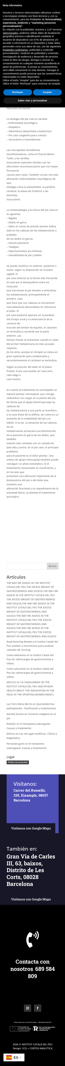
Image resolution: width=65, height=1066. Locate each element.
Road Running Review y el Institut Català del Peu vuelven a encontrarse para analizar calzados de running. (32, 646)
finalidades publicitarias (15, 1008)
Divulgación (21, 42)
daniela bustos (15, 714)
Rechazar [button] (17, 1050)
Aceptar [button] (47, 1050)
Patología (40, 42)
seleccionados (10, 991)
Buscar (53, 566)
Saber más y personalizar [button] (32, 1059)
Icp (31, 42)
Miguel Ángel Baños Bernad (27, 37)
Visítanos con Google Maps (31, 828)
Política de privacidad (18, 762)
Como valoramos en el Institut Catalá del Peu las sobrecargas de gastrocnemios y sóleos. (30, 659)
